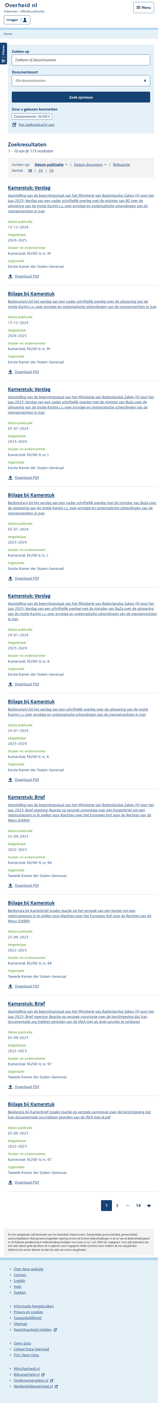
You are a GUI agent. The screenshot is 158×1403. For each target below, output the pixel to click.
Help (17, 1286)
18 (138, 1205)
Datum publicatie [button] (49, 164)
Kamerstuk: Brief (26, 797)
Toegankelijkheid (27, 1317)
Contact (20, 1274)
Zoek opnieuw (81, 97)
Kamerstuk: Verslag (29, 188)
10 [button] (30, 170)
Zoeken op (20, 51)
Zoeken (20, 1292)
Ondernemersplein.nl (31, 1380)
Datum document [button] (88, 164)
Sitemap (20, 1323)
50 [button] (51, 170)
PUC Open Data (26, 1355)
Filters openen (3, 53)
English (19, 1280)
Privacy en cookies (28, 1312)
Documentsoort (25, 72)
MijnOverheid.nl (27, 1368)
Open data (22, 1343)
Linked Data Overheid (31, 1349)
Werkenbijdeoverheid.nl (33, 1386)
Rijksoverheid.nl (27, 1374)
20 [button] (40, 170)
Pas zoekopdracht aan (37, 124)
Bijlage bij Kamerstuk (31, 294)
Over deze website (28, 1269)
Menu (146, 7)
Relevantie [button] (121, 164)
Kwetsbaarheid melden (33, 1329)
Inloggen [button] (12, 20)
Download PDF (27, 276)
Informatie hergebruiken (34, 1306)
